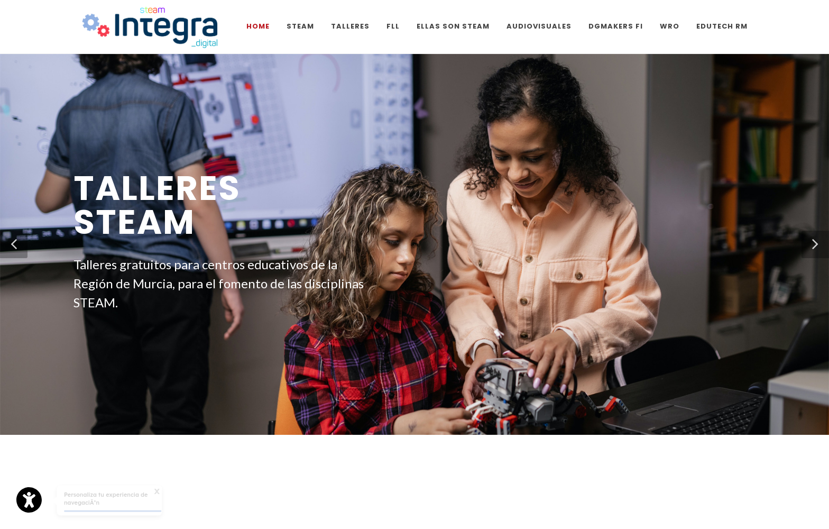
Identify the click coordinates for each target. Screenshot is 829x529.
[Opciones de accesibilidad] (29, 500)
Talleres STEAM (157, 205)
